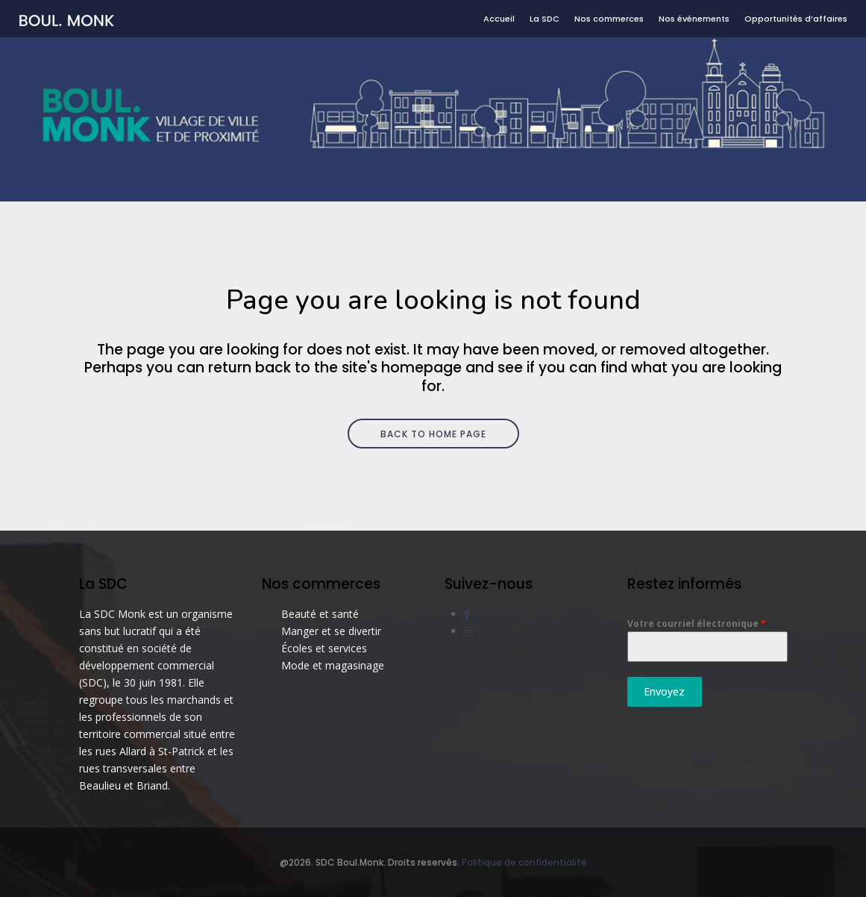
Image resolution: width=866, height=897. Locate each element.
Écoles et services (324, 648)
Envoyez (664, 691)
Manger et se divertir (331, 631)
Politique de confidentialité (524, 862)
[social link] (467, 614)
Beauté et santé (320, 614)
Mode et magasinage (332, 665)
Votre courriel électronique (696, 623)
